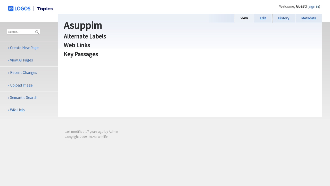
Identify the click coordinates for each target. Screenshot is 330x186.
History (283, 18)
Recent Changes (23, 72)
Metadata (308, 18)
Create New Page (24, 47)
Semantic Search (23, 97)
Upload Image (21, 85)
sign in (314, 6)
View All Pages (21, 60)
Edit (263, 18)
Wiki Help (17, 109)
